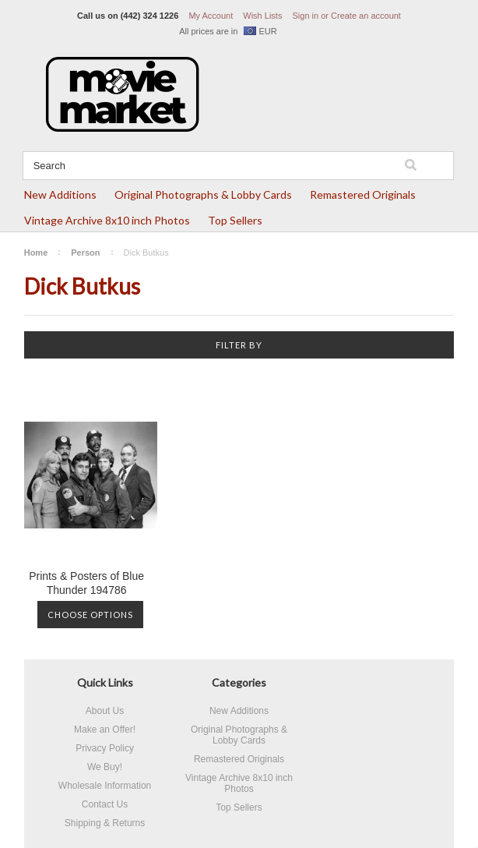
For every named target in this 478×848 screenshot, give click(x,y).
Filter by (239, 345)
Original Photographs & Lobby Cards (203, 194)
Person (85, 252)
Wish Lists (262, 15)
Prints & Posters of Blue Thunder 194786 (86, 583)
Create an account (366, 15)
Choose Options (90, 615)
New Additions (60, 194)
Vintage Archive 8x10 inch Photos (107, 220)
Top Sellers (235, 220)
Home (36, 252)
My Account (210, 15)
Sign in (305, 15)
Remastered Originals (363, 194)
